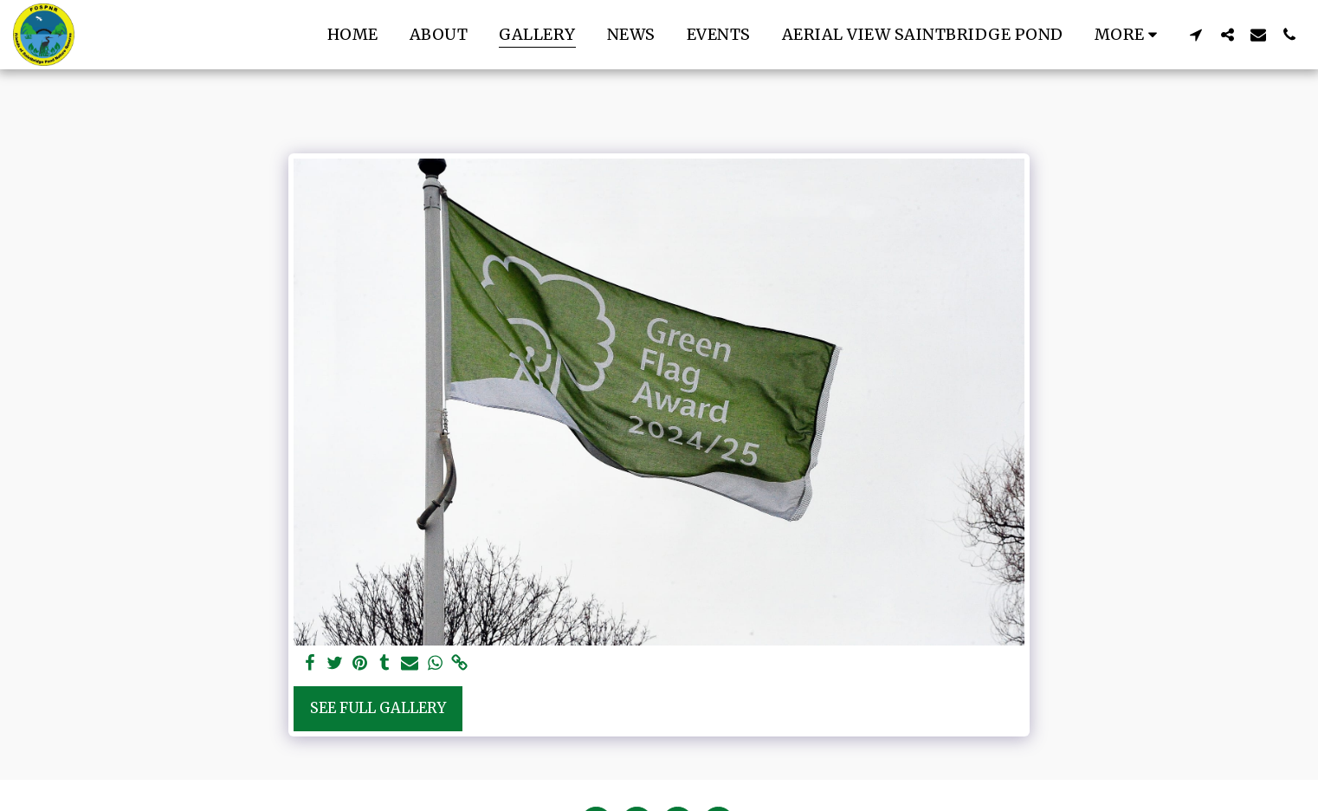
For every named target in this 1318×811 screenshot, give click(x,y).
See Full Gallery (378, 708)
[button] (1196, 34)
